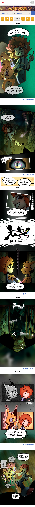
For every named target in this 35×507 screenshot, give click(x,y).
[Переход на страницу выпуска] (17, 61)
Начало (3, 13)
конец (8, 13)
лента (13, 13)
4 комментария (29, 444)
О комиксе (20, 13)
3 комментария (29, 294)
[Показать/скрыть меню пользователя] (32, 2)
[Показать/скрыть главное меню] (2, 2)
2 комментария (29, 99)
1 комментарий (29, 174)
